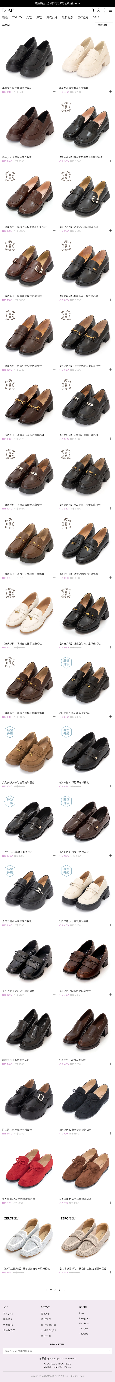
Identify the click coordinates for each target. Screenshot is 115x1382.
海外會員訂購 (48, 1324)
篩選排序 (104, 25)
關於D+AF (8, 1313)
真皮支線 (52, 17)
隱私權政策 (9, 1330)
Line (81, 1313)
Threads (83, 1328)
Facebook (84, 1323)
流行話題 (83, 17)
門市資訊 (8, 1324)
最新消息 (67, 17)
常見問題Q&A (48, 1330)
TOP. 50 (17, 17)
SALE (96, 17)
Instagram (84, 1318)
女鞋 (29, 17)
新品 (5, 17)
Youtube (83, 1333)
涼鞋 (39, 17)
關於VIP (45, 1313)
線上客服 (46, 1335)
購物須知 (46, 1319)
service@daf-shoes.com (63, 1358)
